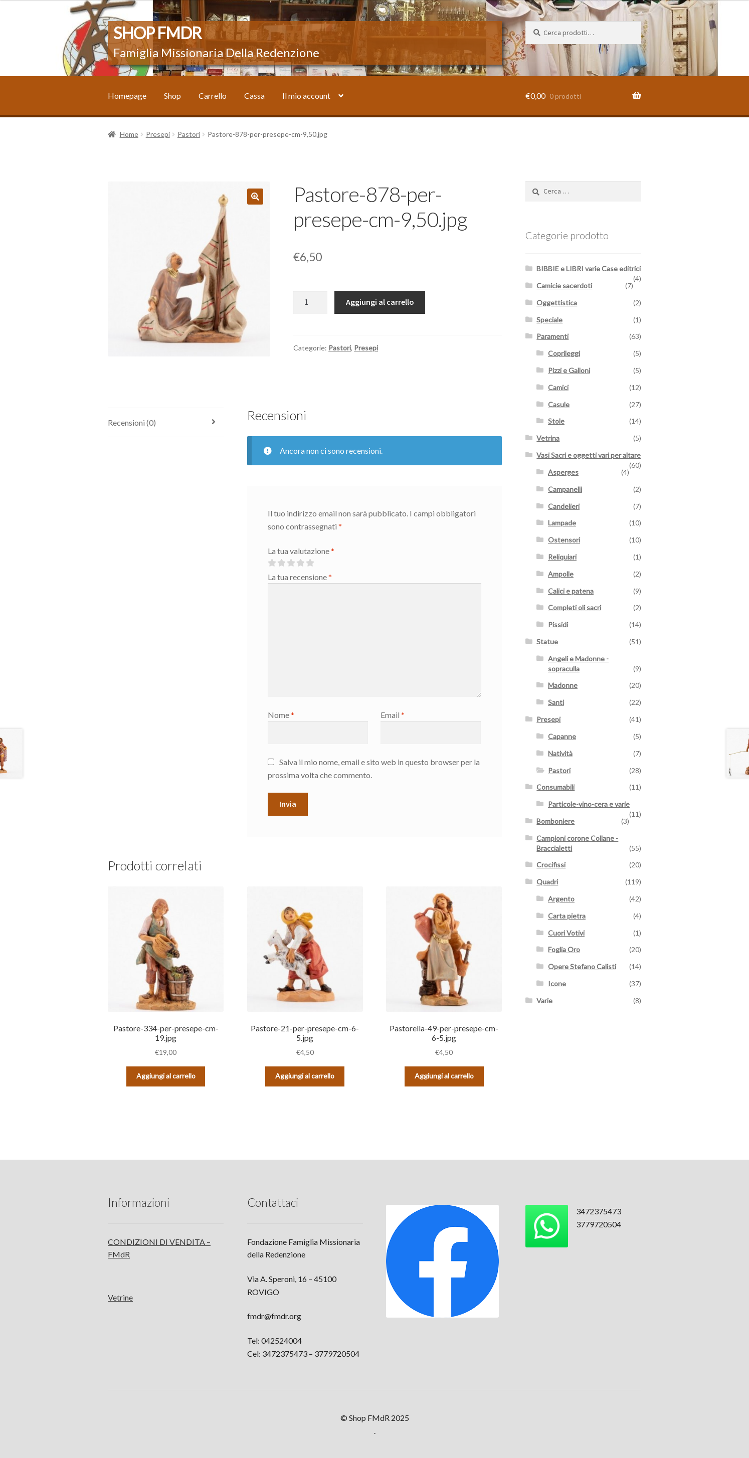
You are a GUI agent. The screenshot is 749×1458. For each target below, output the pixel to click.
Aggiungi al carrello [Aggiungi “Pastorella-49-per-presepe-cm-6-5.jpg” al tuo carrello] (444, 1075)
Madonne (563, 685)
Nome (281, 714)
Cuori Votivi (566, 933)
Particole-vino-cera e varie (589, 804)
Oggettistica (556, 302)
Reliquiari (562, 557)
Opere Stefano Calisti (582, 966)
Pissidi (558, 624)
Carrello (213, 95)
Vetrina (547, 438)
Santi (556, 702)
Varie (544, 1000)
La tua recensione (300, 577)
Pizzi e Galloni (569, 370)
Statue (547, 641)
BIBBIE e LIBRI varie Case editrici (588, 268)
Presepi (158, 134)
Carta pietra (567, 916)
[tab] (166, 423)
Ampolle (561, 574)
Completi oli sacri (574, 607)
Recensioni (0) (132, 422)
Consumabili (555, 787)
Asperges (563, 472)
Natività (560, 753)
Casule (559, 404)
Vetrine (120, 1297)
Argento (561, 898)
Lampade (562, 522)
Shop (172, 95)
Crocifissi (551, 864)
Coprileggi (564, 353)
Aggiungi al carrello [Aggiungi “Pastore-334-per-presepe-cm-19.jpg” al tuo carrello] (166, 1075)
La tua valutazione (301, 551)
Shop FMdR (157, 33)
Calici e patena (571, 591)
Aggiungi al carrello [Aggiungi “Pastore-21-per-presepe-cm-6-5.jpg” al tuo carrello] (304, 1075)
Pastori (188, 134)
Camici (558, 387)
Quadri (547, 881)
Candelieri (564, 506)
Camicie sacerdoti (564, 285)
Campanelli (565, 489)
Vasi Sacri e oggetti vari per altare (588, 455)
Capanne (562, 736)
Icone (557, 983)
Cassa (254, 95)
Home (129, 134)
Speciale (549, 319)
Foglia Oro (564, 949)
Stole (556, 421)
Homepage (127, 95)
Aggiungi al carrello (380, 302)
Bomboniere (555, 821)
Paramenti (552, 336)
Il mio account (306, 95)
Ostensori (564, 539)
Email (393, 714)
